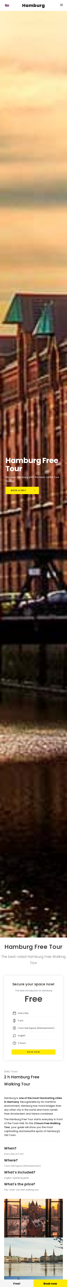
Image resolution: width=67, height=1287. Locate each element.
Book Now (33, 1052)
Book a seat (23, 490)
